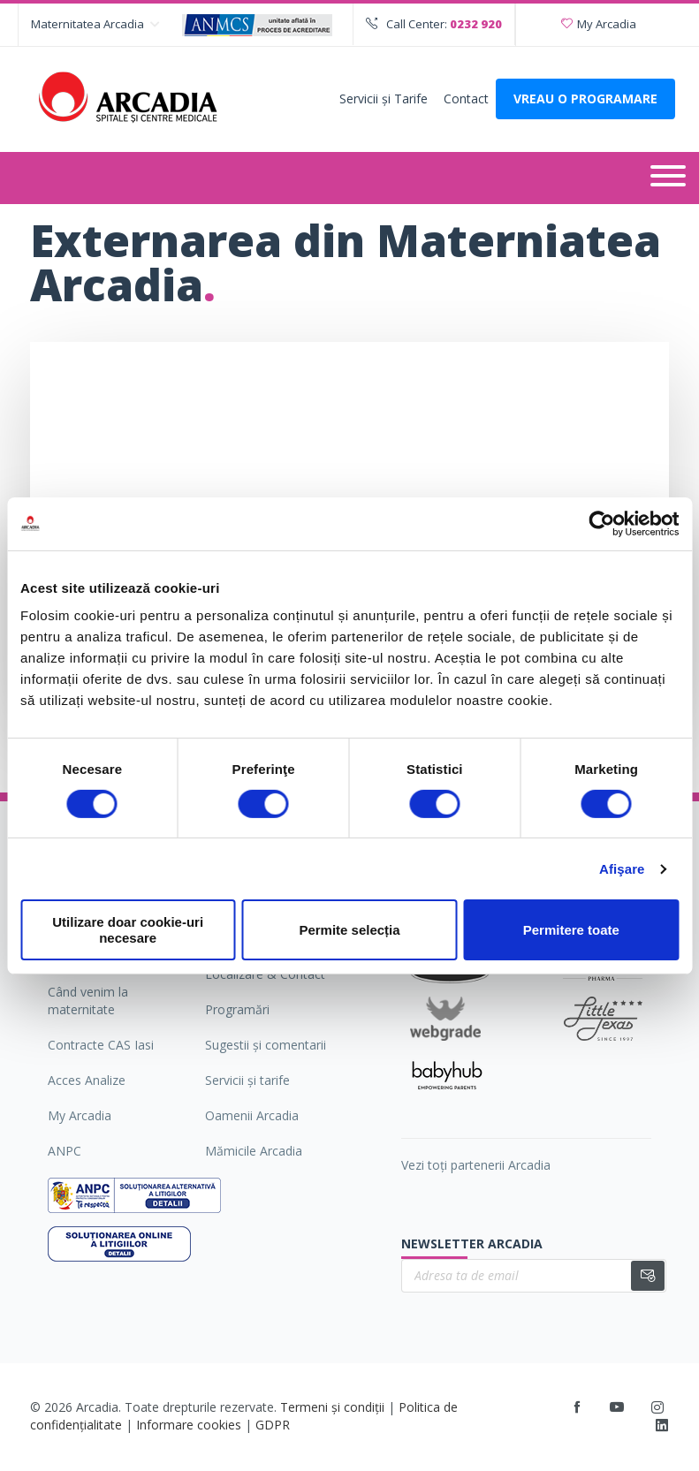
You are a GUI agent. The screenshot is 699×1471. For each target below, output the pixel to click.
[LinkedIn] (662, 1426)
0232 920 (476, 24)
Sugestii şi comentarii (265, 1044)
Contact (466, 98)
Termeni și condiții (332, 1407)
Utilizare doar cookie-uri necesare (127, 929)
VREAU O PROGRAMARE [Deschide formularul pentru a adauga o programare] (585, 98)
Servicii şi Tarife (383, 98)
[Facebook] (577, 1407)
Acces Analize (86, 1080)
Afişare (622, 868)
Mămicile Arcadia (253, 1150)
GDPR (272, 1424)
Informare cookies (188, 1424)
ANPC (64, 1150)
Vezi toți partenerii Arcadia (476, 1164)
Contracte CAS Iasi (101, 1044)
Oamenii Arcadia (252, 1115)
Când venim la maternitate (88, 1000)
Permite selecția (349, 929)
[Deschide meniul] (668, 178)
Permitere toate (571, 929)
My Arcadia (598, 24)
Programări (237, 1009)
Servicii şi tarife (247, 1080)
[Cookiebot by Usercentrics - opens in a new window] (601, 523)
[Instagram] (659, 1407)
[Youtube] (617, 1407)
